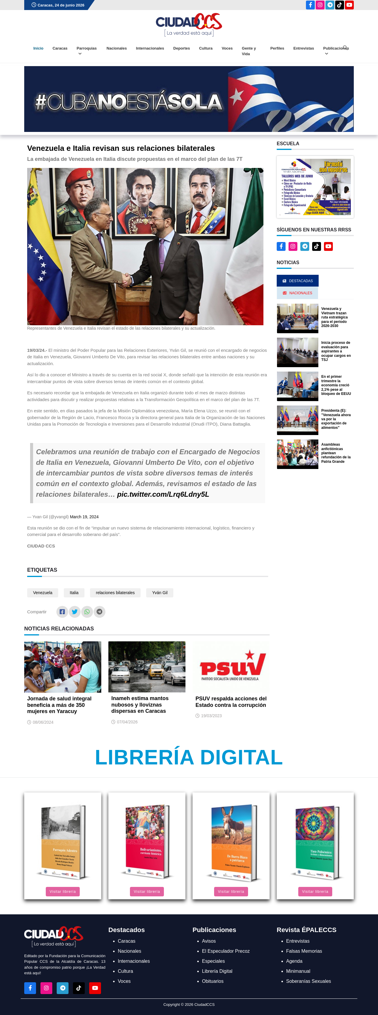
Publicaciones (336, 51)
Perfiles (277, 48)
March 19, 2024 (84, 516)
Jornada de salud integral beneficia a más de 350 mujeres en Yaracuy (59, 705)
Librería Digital (189, 757)
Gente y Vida (249, 51)
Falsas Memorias (304, 951)
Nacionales (117, 48)
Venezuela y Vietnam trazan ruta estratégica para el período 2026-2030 (334, 317)
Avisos (209, 941)
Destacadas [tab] (298, 281)
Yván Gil (159, 592)
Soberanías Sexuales (308, 981)
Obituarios (213, 981)
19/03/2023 (211, 715)
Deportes (181, 48)
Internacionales (150, 48)
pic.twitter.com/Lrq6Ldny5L (163, 494)
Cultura (206, 48)
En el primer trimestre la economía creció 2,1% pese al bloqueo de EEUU (336, 385)
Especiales (213, 961)
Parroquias (87, 51)
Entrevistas (303, 48)
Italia (74, 592)
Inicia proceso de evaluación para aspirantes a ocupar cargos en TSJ (336, 351)
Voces (227, 48)
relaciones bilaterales (115, 592)
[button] (315, 186)
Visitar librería (63, 892)
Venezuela (42, 592)
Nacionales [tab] (297, 293)
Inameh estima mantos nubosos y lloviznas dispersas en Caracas (140, 704)
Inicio (38, 48)
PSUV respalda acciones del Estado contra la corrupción (231, 702)
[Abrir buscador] (345, 48)
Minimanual (298, 971)
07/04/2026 (127, 722)
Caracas (60, 48)
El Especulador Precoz (226, 951)
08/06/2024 (43, 722)
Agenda (294, 961)
